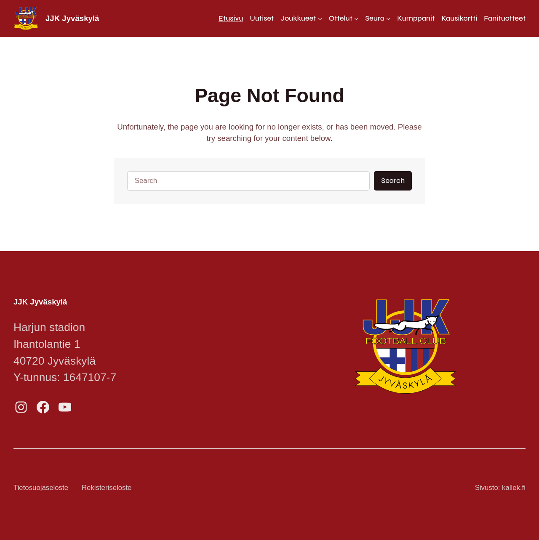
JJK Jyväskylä (72, 18)
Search (393, 180)
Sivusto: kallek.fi (500, 488)
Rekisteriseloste (106, 488)
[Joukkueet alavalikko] (301, 18)
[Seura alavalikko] (377, 18)
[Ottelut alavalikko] (343, 18)
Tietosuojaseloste (40, 488)
